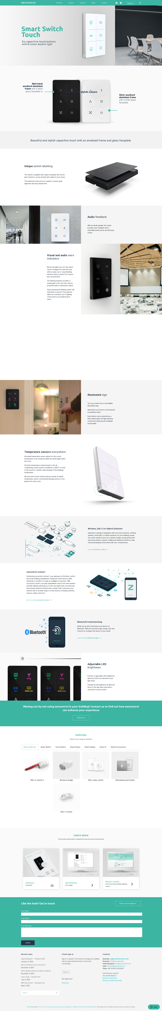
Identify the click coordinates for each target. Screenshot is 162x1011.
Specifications (71, 883)
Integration (68, 1007)
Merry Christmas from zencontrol (33, 965)
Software (75, 1007)
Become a (112, 980)
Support (83, 2)
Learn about (98, 549)
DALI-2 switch (66, 812)
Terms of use (42, 1007)
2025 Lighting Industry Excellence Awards (36, 971)
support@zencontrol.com (119, 959)
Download (29, 885)
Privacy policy (51, 1007)
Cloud (80, 1007)
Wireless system (112, 882)
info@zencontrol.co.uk (123, 964)
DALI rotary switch (95, 780)
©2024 (29, 1007)
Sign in (66, 972)
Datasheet (30, 883)
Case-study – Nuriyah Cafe (30, 977)
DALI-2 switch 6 (37, 780)
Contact (104, 2)
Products (59, 2)
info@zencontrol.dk (117, 961)
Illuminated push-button (125, 780)
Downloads (93, 1007)
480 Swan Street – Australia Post (33, 983)
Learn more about (39, 600)
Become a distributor (110, 978)
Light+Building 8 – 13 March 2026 (33, 959)
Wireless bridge (66, 780)
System (71, 2)
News (94, 2)
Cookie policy (60, 1007)
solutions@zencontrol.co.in (116, 966)
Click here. (65, 983)
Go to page (69, 885)
